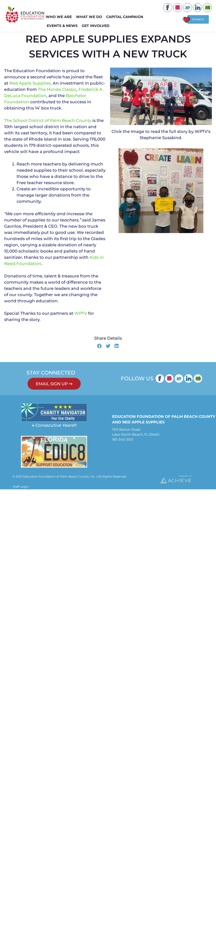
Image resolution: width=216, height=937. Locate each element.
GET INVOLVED (97, 26)
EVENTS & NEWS (63, 26)
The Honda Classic (57, 92)
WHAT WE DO (90, 17)
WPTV (80, 316)
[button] (99, 349)
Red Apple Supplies (30, 85)
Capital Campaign (125, 17)
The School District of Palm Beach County (47, 123)
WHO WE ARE (60, 17)
